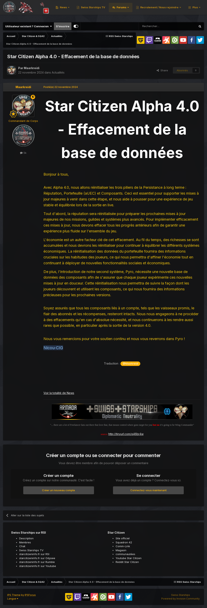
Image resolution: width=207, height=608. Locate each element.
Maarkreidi (31, 68)
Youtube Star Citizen (129, 558)
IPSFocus (30, 594)
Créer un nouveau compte (58, 490)
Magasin (121, 550)
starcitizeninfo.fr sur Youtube (37, 566)
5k (23, 152)
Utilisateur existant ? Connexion (28, 26)
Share (162, 70)
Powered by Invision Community (180, 598)
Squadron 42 (124, 542)
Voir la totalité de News (58, 393)
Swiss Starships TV (144, 10)
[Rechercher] (157, 26)
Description (26, 538)
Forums (173, 10)
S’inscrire (62, 26)
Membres (25, 542)
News (115, 10)
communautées (125, 554)
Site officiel (123, 538)
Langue (12, 598)
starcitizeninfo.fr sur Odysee (37, 558)
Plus (195, 10)
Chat (22, 546)
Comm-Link (123, 546)
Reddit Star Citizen (127, 562)
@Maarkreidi (130, 363)
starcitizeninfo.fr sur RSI (34, 554)
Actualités (58, 72)
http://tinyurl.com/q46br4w (126, 434)
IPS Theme (13, 594)
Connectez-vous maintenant (148, 490)
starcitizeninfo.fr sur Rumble (37, 562)
